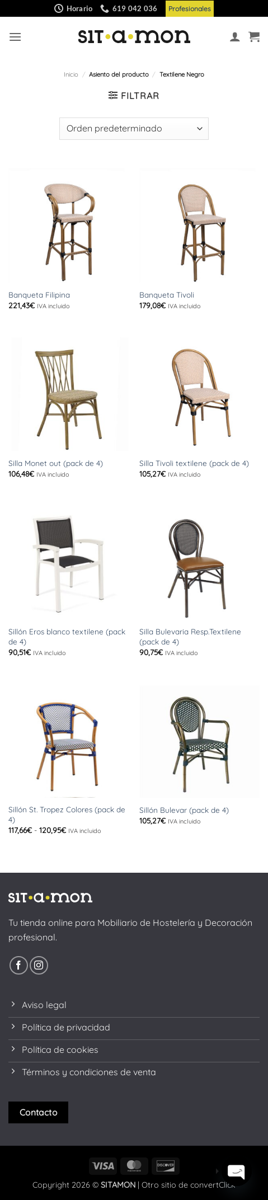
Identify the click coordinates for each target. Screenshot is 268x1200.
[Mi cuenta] (235, 36)
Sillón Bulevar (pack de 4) (184, 810)
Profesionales (189, 8)
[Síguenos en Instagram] (39, 965)
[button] (15, 36)
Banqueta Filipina (39, 294)
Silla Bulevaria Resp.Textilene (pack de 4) (190, 636)
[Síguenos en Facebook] (19, 965)
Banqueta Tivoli (166, 294)
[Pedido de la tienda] (133, 128)
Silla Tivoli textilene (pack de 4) (194, 463)
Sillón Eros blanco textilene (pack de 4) (66, 636)
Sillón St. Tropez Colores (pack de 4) (66, 814)
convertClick (213, 1185)
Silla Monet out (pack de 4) (55, 463)
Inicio (71, 74)
